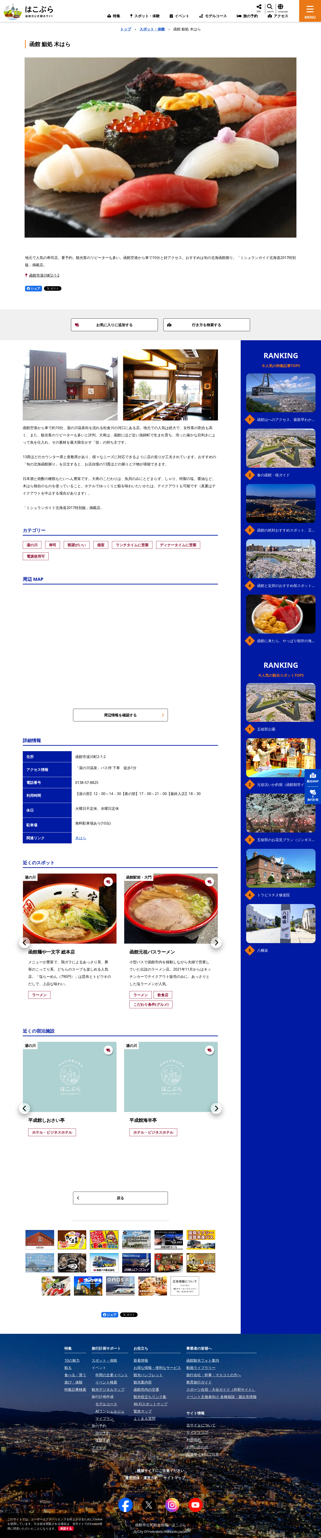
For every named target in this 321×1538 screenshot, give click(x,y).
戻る (100, 1198)
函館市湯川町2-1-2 (44, 275)
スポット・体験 (152, 29)
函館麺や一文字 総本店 (51, 952)
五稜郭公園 (266, 729)
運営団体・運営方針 (141, 1477)
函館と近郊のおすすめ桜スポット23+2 (286, 585)
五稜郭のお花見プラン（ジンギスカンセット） (286, 839)
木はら (80, 837)
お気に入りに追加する (104, 324)
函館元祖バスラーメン (152, 952)
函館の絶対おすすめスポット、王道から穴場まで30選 (286, 530)
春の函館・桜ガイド (273, 474)
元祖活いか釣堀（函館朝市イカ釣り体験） (286, 784)
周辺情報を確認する (134, 715)
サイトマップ (174, 1477)
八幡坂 (262, 950)
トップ (125, 29)
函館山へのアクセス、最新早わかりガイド (286, 419)
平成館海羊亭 (143, 1120)
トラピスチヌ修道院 (273, 894)
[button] (24, 942)
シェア (33, 288)
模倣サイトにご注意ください (160, 1470)
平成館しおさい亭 (46, 1120)
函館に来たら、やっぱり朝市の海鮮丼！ (286, 640)
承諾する (66, 1528)
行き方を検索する (194, 325)
